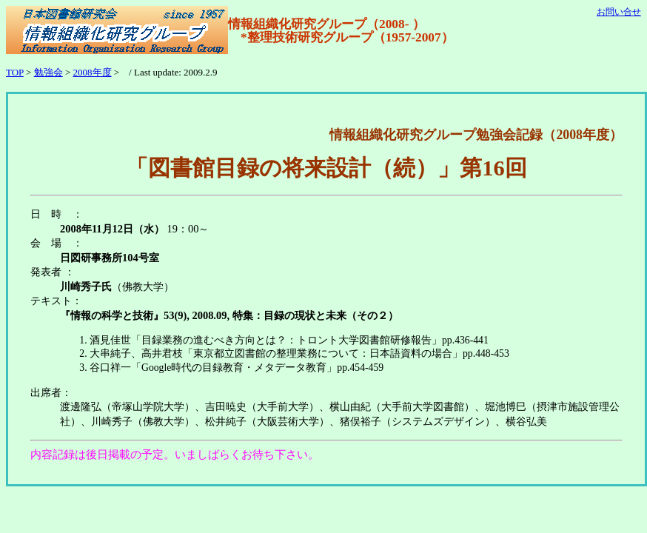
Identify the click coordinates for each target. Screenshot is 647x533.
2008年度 (92, 72)
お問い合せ (619, 12)
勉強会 (48, 72)
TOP (15, 72)
